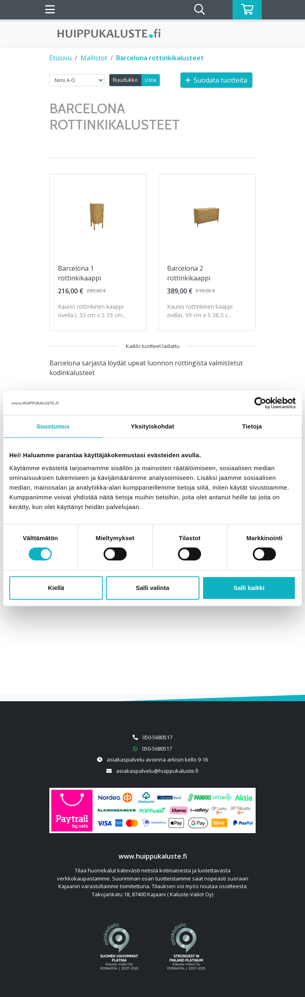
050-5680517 (157, 737)
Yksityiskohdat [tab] (152, 426)
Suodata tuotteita (216, 80)
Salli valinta (152, 587)
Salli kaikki (249, 587)
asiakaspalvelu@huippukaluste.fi (157, 770)
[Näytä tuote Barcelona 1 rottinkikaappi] (98, 214)
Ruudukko (125, 79)
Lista (150, 79)
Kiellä (56, 587)
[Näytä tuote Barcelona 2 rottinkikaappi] (207, 214)
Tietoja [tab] (252, 426)
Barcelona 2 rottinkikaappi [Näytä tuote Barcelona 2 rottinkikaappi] (188, 273)
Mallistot (93, 57)
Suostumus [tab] (53, 426)
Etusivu (60, 57)
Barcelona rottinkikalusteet (160, 57)
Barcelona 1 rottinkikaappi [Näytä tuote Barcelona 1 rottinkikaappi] (79, 273)
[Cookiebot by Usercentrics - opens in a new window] (260, 403)
